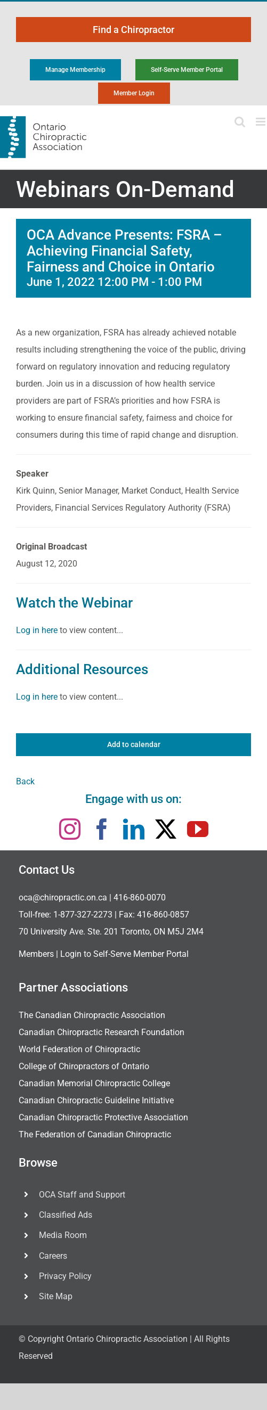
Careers (53, 1256)
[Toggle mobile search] (239, 121)
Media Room (63, 1235)
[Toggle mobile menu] (261, 121)
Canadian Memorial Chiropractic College (94, 1083)
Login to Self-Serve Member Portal (124, 954)
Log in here (37, 630)
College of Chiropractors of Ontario (84, 1066)
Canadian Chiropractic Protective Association (103, 1117)
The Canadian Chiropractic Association (92, 1015)
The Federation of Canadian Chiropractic (95, 1134)
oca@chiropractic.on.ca (63, 897)
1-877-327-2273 (82, 914)
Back (25, 781)
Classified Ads (65, 1215)
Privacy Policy (65, 1276)
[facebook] (101, 829)
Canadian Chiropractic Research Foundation (101, 1032)
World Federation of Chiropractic (79, 1049)
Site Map (55, 1296)
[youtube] (197, 829)
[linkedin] (133, 829)
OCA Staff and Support (82, 1195)
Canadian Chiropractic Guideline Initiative (96, 1100)
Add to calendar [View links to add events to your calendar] (133, 744)
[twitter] (165, 829)
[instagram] (69, 829)
